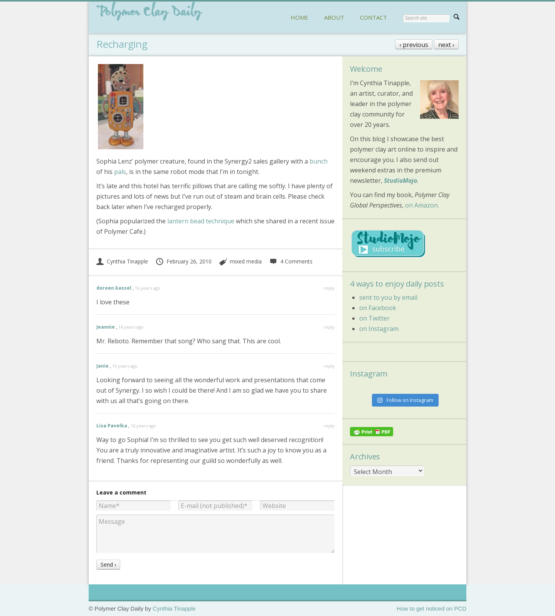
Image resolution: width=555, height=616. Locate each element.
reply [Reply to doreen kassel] (329, 288)
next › (446, 45)
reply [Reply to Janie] (329, 366)
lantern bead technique (200, 221)
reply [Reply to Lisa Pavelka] (329, 426)
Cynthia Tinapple (122, 261)
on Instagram (379, 328)
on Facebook (377, 308)
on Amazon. (422, 205)
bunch (318, 161)
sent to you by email (388, 297)
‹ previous (413, 45)
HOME (299, 17)
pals (120, 171)
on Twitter (374, 318)
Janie (102, 366)
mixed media (246, 261)
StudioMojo (400, 180)
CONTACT (373, 17)
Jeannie (105, 327)
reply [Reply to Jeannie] (329, 327)
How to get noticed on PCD (431, 608)
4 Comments (290, 261)
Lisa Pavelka (111, 425)
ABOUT (334, 17)
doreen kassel (113, 288)
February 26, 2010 (183, 261)
